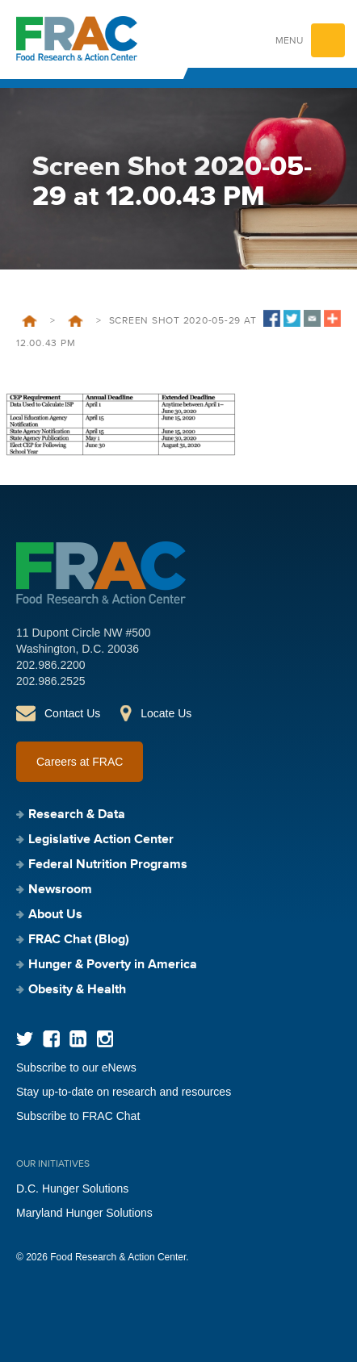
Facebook (51, 1038)
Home (29, 321)
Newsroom (60, 890)
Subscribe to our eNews (76, 1067)
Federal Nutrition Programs (107, 865)
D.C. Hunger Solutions (72, 1188)
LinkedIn (77, 1038)
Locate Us (166, 713)
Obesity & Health (77, 990)
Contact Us (72, 713)
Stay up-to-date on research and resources (123, 1091)
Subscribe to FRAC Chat (78, 1115)
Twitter (24, 1038)
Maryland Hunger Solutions (84, 1212)
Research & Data (76, 814)
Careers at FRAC (79, 761)
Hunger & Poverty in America (112, 965)
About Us (55, 915)
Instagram (104, 1038)
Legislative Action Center (101, 839)
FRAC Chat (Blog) (78, 940)
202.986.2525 (51, 681)
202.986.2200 (51, 664)
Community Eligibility (75, 321)
